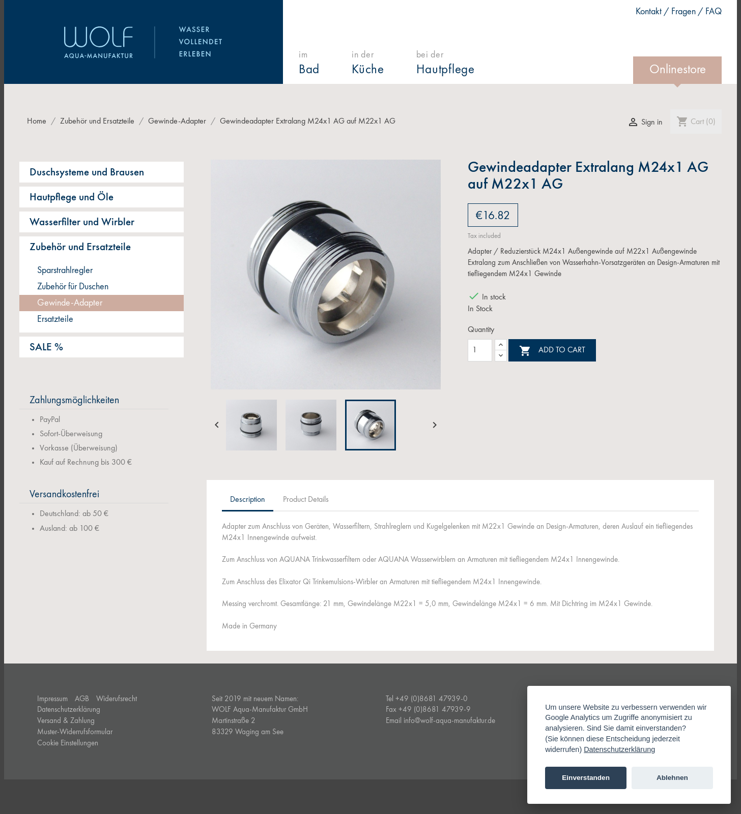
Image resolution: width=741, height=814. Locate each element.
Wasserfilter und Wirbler (82, 222)
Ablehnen (672, 777)
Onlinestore (677, 70)
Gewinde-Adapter (69, 303)
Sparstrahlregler (65, 270)
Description (247, 500)
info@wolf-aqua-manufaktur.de (449, 721)
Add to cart (552, 351)
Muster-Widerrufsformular (74, 732)
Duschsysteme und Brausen (87, 172)
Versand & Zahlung (66, 721)
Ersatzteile (55, 319)
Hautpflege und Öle (71, 197)
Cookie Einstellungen (67, 743)
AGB (82, 699)
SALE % (46, 347)
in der (368, 63)
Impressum (52, 699)
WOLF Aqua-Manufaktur (143, 42)
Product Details (306, 500)
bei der (445, 63)
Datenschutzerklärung (68, 710)
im (309, 63)
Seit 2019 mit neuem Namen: (255, 699)
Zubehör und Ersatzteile (80, 247)
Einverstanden (586, 777)
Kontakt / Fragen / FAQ (679, 11)
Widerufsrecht (116, 699)
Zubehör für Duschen (72, 286)
